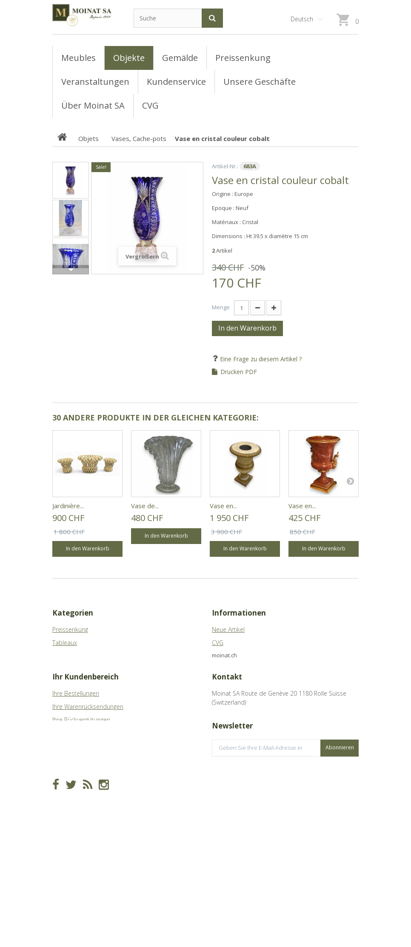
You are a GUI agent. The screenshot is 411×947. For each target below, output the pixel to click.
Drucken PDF (238, 372)
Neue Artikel (228, 629)
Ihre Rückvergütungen (81, 760)
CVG (217, 643)
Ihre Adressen (71, 773)
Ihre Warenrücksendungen (87, 747)
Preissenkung (70, 629)
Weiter (70, 269)
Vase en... (223, 505)
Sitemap (223, 682)
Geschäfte (226, 656)
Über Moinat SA (233, 669)
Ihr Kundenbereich (85, 717)
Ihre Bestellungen (75, 733)
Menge (221, 307)
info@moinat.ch (233, 769)
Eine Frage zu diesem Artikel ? (260, 359)
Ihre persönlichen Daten (85, 786)
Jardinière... (68, 505)
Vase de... (145, 505)
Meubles (64, 656)
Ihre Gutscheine (73, 799)
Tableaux (64, 643)
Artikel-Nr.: (225, 166)
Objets (61, 669)
